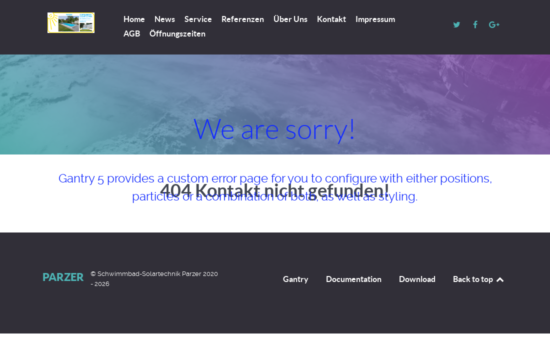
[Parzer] (71, 22)
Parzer (63, 276)
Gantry (295, 279)
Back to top (479, 279)
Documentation (354, 279)
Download (417, 279)
